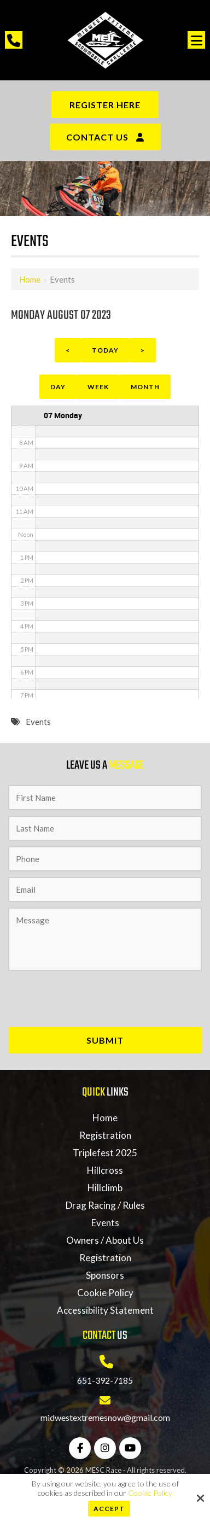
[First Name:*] (105, 797)
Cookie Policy (150, 1493)
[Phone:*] (105, 858)
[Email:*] (105, 889)
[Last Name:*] (105, 828)
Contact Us (97, 137)
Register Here (105, 104)
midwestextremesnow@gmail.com (105, 1417)
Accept (109, 1509)
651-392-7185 (105, 1380)
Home (29, 279)
